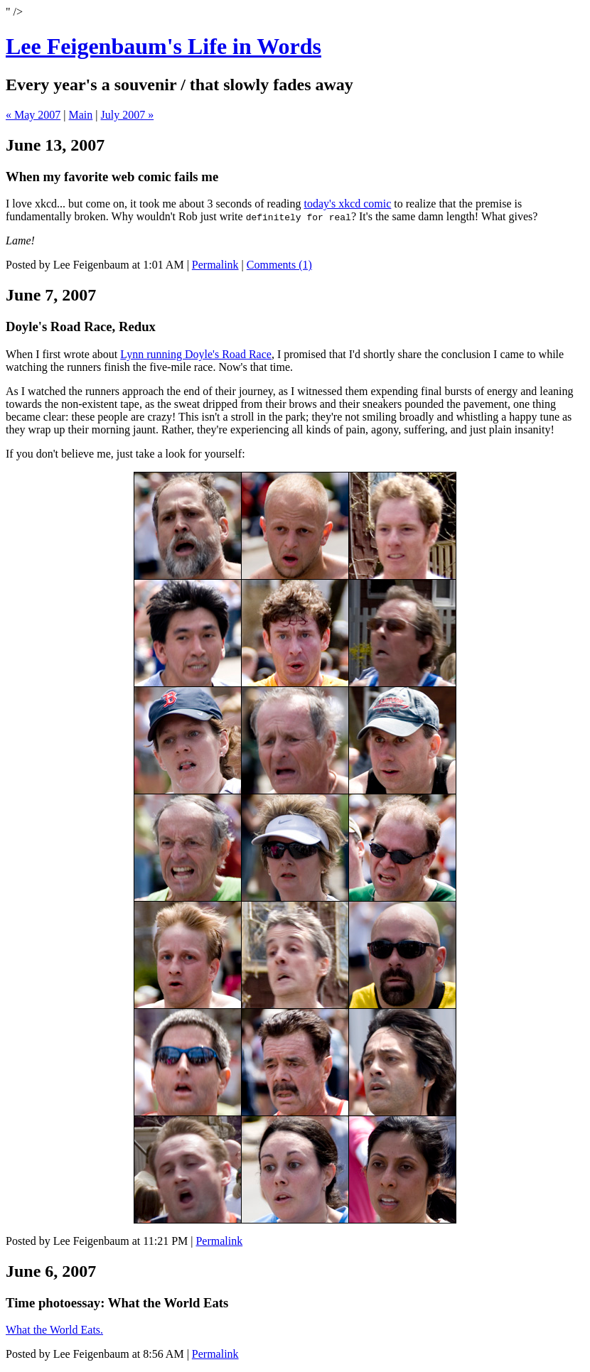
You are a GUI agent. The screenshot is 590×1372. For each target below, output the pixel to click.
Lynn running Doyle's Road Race (196, 354)
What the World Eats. (54, 1330)
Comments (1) (279, 265)
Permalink (215, 265)
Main (81, 115)
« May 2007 (33, 115)
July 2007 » (127, 115)
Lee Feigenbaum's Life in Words (163, 46)
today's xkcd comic (347, 204)
